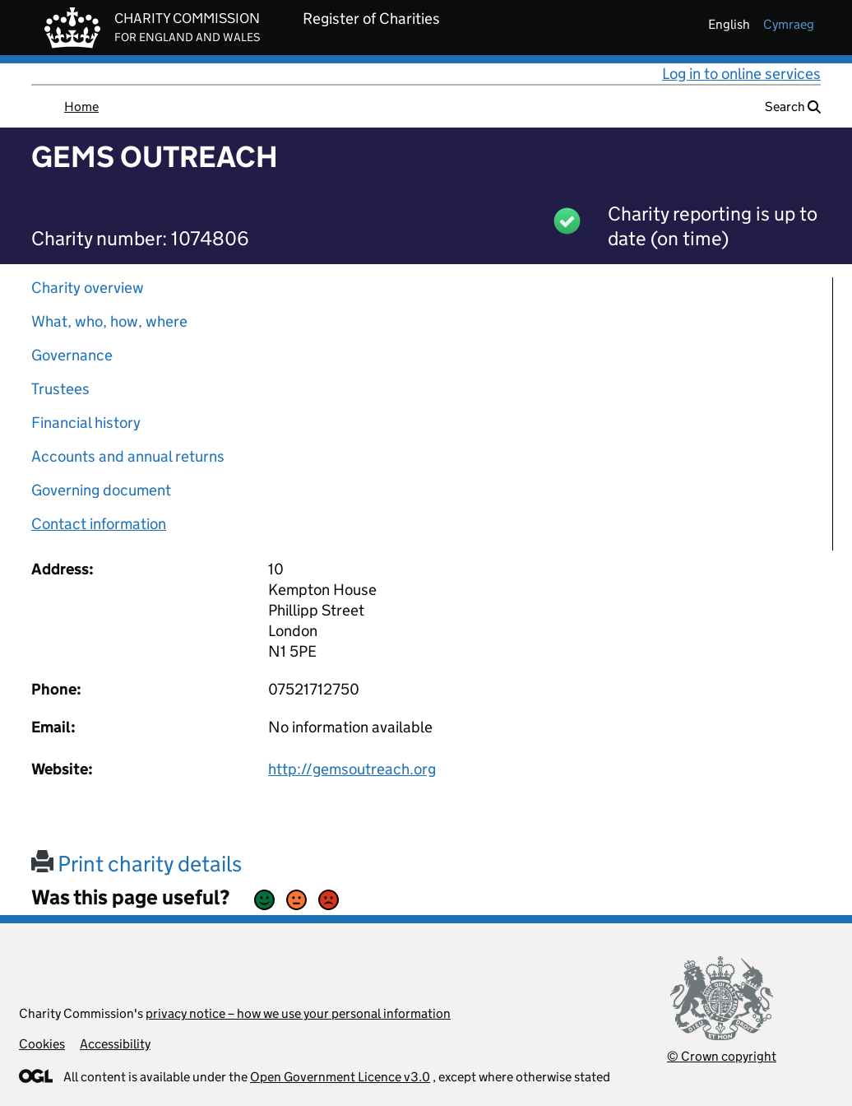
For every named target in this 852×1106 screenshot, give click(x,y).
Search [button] (793, 106)
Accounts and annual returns (128, 456)
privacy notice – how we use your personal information (298, 1013)
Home (81, 106)
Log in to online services (741, 73)
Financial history (86, 422)
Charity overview (87, 287)
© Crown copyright (721, 1056)
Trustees (60, 388)
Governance (72, 355)
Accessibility (115, 1044)
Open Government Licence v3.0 (340, 1077)
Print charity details (136, 863)
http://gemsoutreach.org (352, 769)
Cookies (42, 1044)
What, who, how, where (109, 321)
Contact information (98, 523)
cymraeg (788, 24)
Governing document (101, 490)
